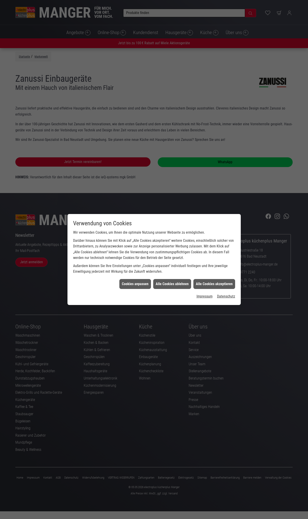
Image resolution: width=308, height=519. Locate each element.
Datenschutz (226, 286)
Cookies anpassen (135, 274)
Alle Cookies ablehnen (172, 274)
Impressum (205, 286)
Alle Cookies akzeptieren (214, 274)
